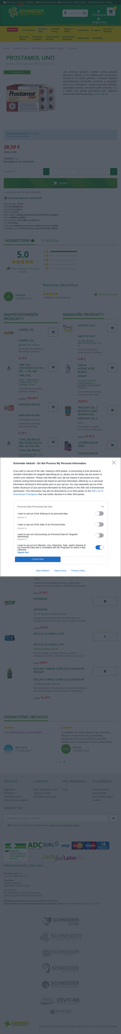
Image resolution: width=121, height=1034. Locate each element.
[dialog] (60, 517)
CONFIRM (38, 559)
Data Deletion (42, 570)
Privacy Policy (78, 570)
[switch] (99, 513)
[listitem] (60, 506)
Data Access (60, 570)
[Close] (115, 464)
